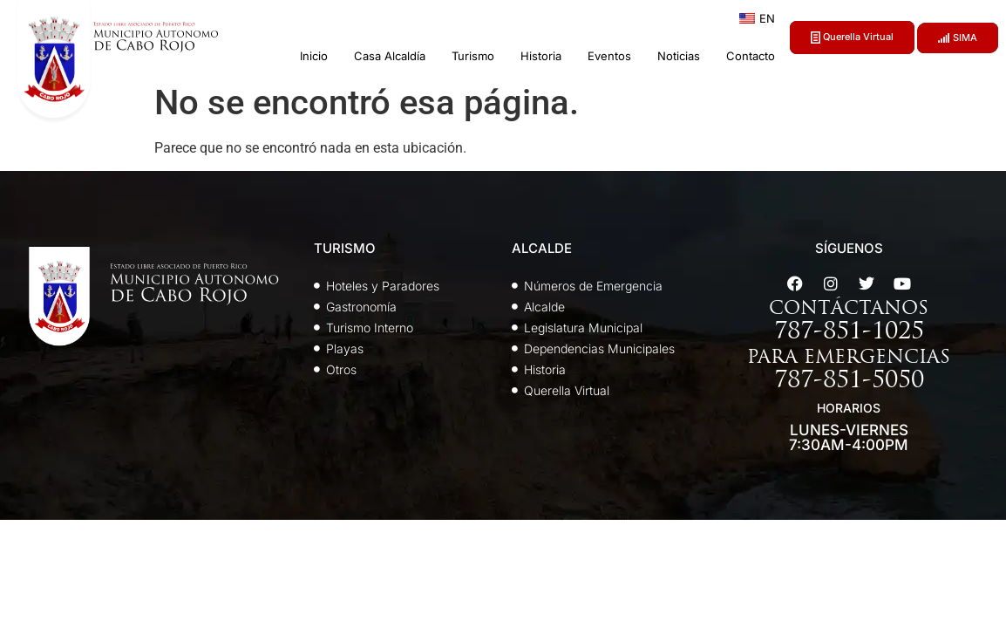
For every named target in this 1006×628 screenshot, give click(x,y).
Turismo (473, 56)
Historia (540, 56)
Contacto (750, 56)
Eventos (609, 56)
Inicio (314, 56)
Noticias (678, 56)
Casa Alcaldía (389, 56)
